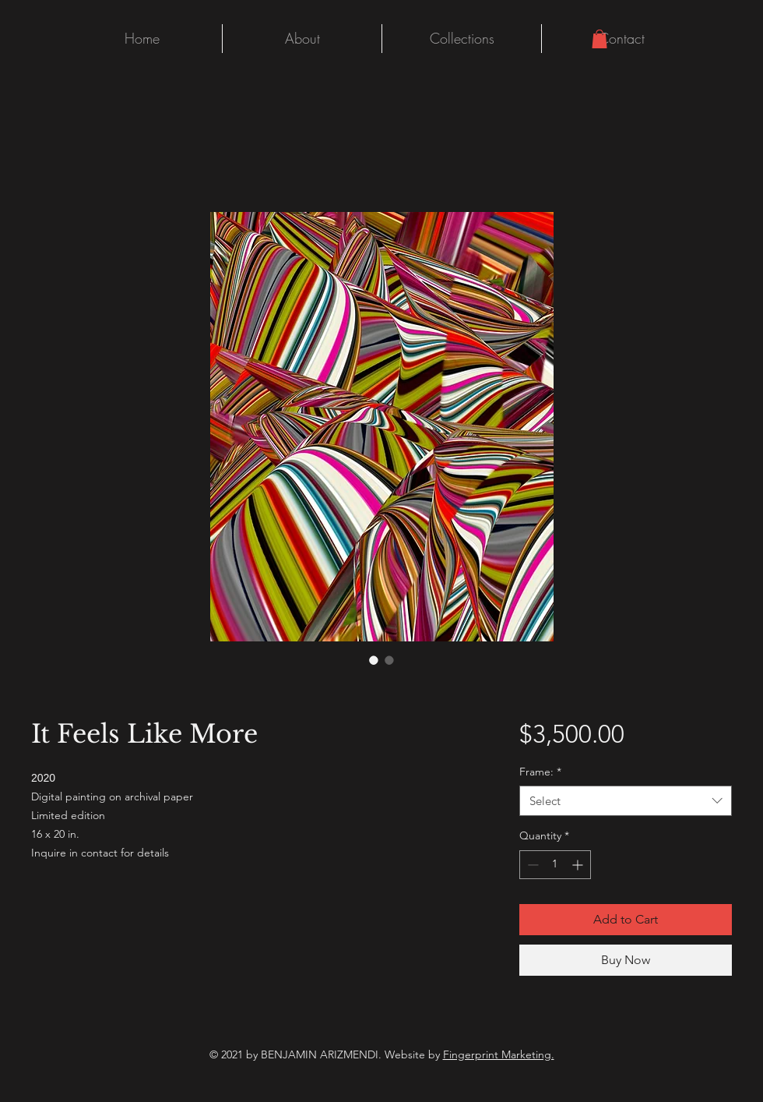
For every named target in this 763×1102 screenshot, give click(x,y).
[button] (599, 39)
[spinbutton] (555, 864)
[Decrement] (531, 864)
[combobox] (625, 801)
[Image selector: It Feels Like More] (374, 660)
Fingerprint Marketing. (498, 1054)
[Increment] (579, 864)
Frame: (540, 772)
